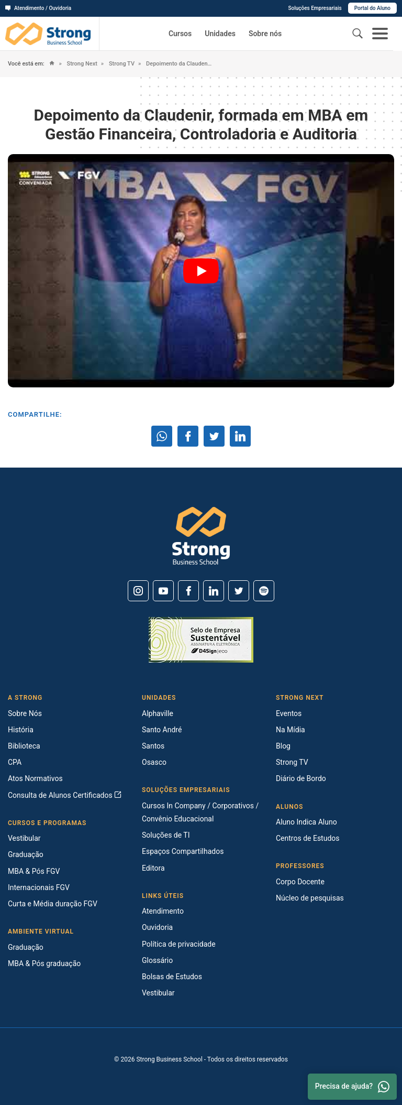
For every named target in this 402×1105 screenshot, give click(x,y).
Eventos (289, 713)
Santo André (162, 729)
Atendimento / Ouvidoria (38, 8)
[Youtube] (163, 590)
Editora (153, 868)
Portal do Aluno (372, 8)
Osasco (154, 762)
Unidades (220, 33)
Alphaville (157, 713)
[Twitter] (238, 590)
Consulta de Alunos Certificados (64, 795)
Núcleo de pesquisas (310, 898)
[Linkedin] (213, 590)
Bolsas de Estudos (172, 976)
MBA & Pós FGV (34, 871)
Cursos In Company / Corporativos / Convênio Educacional (200, 812)
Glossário (157, 960)
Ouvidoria (157, 927)
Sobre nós (265, 33)
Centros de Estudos (308, 838)
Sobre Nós (25, 713)
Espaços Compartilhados (183, 851)
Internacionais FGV (39, 887)
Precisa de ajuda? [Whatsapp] (352, 1086)
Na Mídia (290, 729)
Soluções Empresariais (314, 8)
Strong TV (121, 63)
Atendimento (163, 911)
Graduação (25, 854)
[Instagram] (138, 590)
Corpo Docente (300, 882)
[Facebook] (188, 590)
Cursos (180, 33)
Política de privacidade (179, 944)
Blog (283, 746)
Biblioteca (24, 746)
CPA (14, 762)
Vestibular (24, 838)
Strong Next (81, 63)
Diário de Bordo (301, 778)
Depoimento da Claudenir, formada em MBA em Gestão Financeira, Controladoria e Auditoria (178, 63)
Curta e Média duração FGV (52, 904)
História (21, 729)
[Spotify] (263, 590)
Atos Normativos (35, 778)
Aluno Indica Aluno (306, 822)
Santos (153, 746)
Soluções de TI (166, 835)
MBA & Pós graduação (44, 963)
